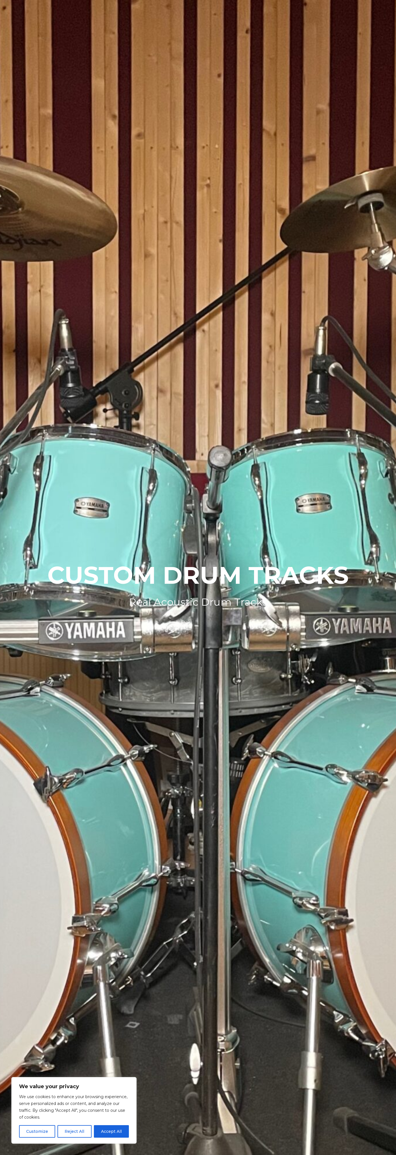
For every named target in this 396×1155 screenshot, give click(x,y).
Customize (37, 1131)
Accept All (111, 1131)
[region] (74, 1110)
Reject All (74, 1131)
